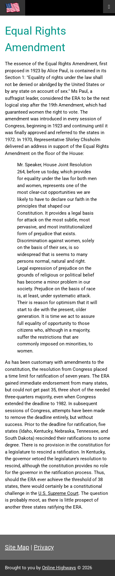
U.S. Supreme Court (58, 493)
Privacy (44, 547)
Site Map (17, 547)
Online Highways (59, 567)
